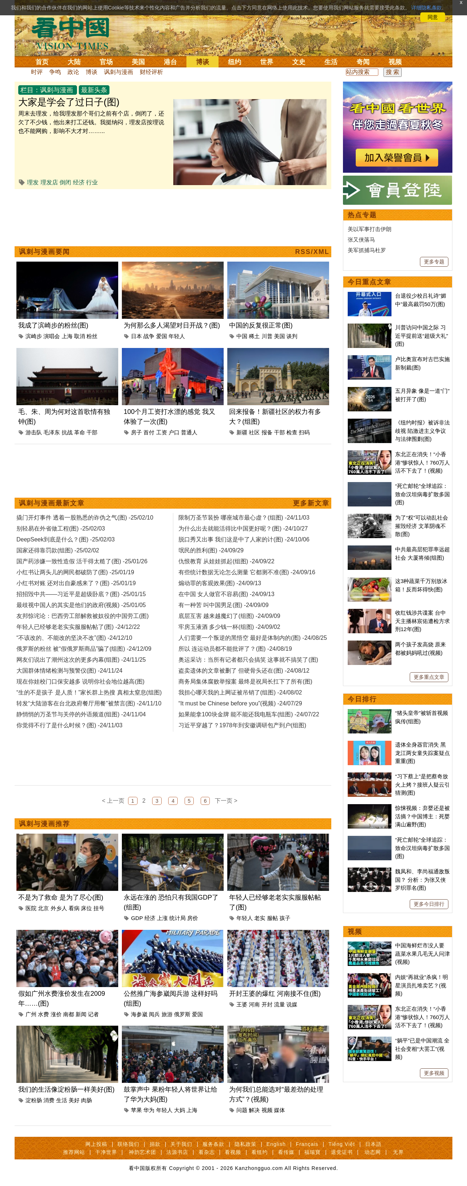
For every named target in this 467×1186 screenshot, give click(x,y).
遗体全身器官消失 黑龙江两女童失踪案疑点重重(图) (422, 752)
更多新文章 (311, 503)
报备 (267, 432)
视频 (395, 62)
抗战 (67, 432)
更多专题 (434, 262)
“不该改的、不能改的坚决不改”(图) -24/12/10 (74, 638)
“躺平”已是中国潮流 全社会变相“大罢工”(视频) (422, 1048)
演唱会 (51, 336)
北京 (43, 908)
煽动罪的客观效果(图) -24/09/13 (219, 583)
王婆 (241, 1004)
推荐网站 (74, 1152)
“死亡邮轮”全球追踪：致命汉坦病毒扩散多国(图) (422, 494)
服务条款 (213, 1144)
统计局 (177, 918)
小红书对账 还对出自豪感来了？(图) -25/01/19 (76, 583)
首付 (148, 432)
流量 (279, 1004)
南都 (68, 1014)
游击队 (34, 432)
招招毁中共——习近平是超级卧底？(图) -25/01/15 (81, 594)
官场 (106, 62)
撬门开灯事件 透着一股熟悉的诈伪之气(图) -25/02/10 (84, 517)
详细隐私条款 (426, 8)
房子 (136, 432)
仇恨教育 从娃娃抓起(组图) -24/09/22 (226, 561)
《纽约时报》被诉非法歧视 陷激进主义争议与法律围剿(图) (422, 430)
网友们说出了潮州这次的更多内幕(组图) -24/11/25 (81, 660)
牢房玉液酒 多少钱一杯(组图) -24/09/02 (229, 627)
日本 (136, 336)
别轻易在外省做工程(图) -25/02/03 (60, 528)
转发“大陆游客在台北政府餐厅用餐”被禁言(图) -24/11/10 (88, 703)
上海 (67, 336)
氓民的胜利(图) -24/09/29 (211, 550)
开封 (267, 1004)
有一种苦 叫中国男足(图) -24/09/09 (223, 605)
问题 (241, 1110)
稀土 (254, 336)
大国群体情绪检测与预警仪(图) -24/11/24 (69, 671)
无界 (398, 1152)
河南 (254, 1004)
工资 (161, 432)
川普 (267, 336)
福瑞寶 (312, 1152)
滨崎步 (34, 336)
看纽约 (259, 1152)
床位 (86, 908)
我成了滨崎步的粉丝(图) (53, 325)
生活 (330, 62)
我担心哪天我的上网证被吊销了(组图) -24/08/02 (240, 692)
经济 (79, 182)
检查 (291, 432)
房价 (192, 918)
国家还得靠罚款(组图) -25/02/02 (57, 550)
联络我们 (128, 1144)
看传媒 (286, 1152)
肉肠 (86, 1100)
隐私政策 (245, 1144)
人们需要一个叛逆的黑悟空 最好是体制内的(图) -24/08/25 (252, 638)
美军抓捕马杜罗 (367, 250)
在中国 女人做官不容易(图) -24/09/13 (226, 594)
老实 (259, 918)
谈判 (291, 336)
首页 (42, 62)
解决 (254, 1110)
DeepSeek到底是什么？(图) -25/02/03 (65, 539)
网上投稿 (96, 1144)
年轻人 (177, 336)
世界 (266, 62)
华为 (148, 1110)
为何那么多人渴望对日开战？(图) (172, 325)
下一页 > (226, 801)
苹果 (136, 1110)
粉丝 (91, 336)
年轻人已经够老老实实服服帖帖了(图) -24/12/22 (78, 627)
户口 (174, 432)
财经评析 (151, 72)
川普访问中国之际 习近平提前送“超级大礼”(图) (421, 335)
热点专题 (362, 215)
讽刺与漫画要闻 (44, 251)
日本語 (373, 1144)
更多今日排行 (429, 904)
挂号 (98, 908)
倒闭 (65, 182)
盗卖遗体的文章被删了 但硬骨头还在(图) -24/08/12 (243, 671)
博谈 (202, 62)
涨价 (56, 1014)
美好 (74, 1100)
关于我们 (181, 1144)
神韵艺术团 (142, 1152)
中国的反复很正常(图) (261, 325)
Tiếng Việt (341, 1144)
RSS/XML (312, 251)
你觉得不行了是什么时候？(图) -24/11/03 (69, 725)
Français (307, 1144)
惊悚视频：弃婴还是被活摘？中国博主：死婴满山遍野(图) (422, 816)
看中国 (74, 33)
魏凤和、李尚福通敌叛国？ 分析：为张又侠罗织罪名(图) (422, 879)
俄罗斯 (182, 1014)
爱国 (161, 336)
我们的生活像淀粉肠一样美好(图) (66, 1089)
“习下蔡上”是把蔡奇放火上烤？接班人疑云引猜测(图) (422, 784)
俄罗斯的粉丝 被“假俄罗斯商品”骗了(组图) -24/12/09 (83, 649)
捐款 (155, 1144)
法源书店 (177, 1152)
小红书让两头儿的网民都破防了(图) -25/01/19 (75, 572)
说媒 (291, 1004)
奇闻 (363, 62)
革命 (79, 432)
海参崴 (139, 1014)
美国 (138, 62)
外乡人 (59, 908)
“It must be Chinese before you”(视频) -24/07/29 (240, 703)
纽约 (234, 62)
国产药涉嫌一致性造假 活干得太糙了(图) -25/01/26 (81, 561)
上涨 (162, 918)
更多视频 (434, 1073)
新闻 (81, 1014)
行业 (92, 182)
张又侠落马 (361, 239)
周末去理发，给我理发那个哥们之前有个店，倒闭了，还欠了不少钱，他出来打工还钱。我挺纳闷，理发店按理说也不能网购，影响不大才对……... (91, 122)
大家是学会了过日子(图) (68, 102)
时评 (37, 72)
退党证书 (342, 1152)
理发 (33, 182)
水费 (43, 1014)
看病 (74, 908)
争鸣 (55, 72)
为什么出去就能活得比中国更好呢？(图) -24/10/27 (243, 528)
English (276, 1144)
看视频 (233, 1152)
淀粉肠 (34, 1100)
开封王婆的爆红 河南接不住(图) (275, 993)
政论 (73, 72)
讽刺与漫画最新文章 (52, 503)
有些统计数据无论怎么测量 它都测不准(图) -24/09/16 (246, 572)
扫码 (304, 432)
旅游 (167, 1014)
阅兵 (154, 1014)
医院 (31, 908)
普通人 (189, 432)
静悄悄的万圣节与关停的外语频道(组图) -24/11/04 (81, 714)
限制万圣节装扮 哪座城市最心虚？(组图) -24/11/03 (243, 517)
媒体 (279, 1110)
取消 (79, 336)
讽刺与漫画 (118, 72)
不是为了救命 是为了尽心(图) (60, 897)
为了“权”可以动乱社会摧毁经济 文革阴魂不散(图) (421, 525)
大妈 (179, 1110)
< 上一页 (113, 801)
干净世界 (106, 1152)
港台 (170, 62)
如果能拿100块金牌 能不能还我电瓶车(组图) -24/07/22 (248, 714)
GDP (137, 918)
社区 (254, 432)
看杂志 (206, 1152)
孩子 (284, 918)
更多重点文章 (429, 677)
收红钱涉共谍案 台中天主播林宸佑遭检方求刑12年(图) (422, 621)
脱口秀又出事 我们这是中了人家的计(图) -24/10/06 (243, 539)
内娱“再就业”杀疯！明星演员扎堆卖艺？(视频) (421, 985)
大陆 (74, 62)
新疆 (241, 432)
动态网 (372, 1152)
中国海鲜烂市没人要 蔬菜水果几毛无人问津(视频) (422, 953)
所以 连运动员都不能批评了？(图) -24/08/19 (235, 649)
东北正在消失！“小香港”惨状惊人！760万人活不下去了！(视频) (422, 462)
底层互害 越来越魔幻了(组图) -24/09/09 (229, 616)
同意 (433, 17)
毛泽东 (51, 432)
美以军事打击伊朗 (369, 229)
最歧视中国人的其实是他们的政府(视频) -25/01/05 (81, 605)
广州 (31, 1014)
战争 (148, 336)
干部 (91, 432)
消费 (48, 1100)
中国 (241, 336)
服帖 (272, 918)
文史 (298, 62)
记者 (93, 1014)
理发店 (49, 182)
